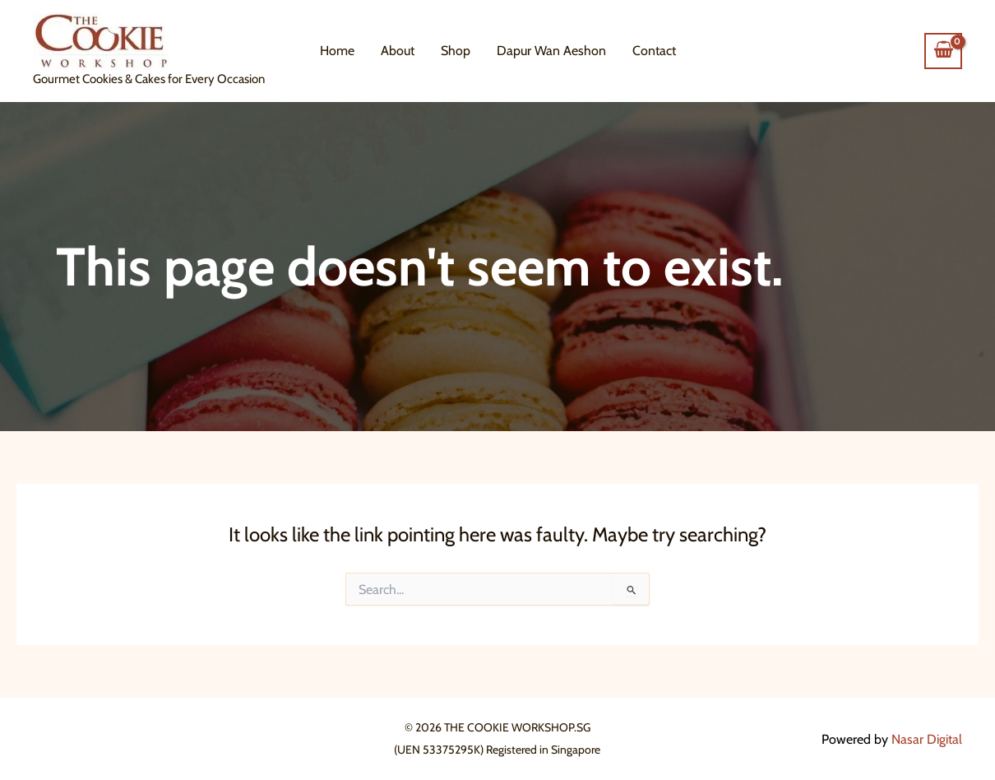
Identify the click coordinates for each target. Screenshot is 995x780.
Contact (654, 50)
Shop (455, 50)
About (397, 50)
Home (337, 50)
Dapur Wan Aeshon (551, 50)
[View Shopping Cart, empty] (943, 51)
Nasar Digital (926, 739)
